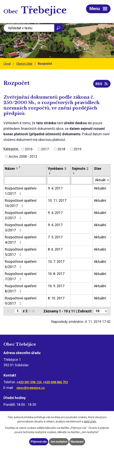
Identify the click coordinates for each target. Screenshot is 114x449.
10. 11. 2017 (57, 200)
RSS (101, 84)
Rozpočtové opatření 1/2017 (20, 191)
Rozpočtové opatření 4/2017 (20, 239)
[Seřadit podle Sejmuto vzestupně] (74, 172)
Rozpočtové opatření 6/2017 (20, 264)
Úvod (7, 63)
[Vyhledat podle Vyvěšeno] (58, 180)
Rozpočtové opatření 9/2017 (20, 300)
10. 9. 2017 (56, 286)
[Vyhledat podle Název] (25, 180)
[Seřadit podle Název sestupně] (20, 168)
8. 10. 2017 (56, 298)
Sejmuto (80, 168)
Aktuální (100, 188)
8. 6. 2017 (55, 249)
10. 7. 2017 (56, 261)
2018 (61, 149)
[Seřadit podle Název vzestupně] (20, 166)
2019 (77, 149)
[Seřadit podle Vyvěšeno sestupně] (50, 173)
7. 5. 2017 (55, 237)
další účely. (90, 421)
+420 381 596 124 (28, 382)
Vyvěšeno (57, 168)
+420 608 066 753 (55, 382)
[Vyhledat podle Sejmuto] (81, 180)
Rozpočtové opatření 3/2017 (20, 227)
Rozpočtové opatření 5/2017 (20, 252)
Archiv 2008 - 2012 (23, 156)
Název (11, 168)
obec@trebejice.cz (30, 388)
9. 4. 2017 (55, 188)
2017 (45, 149)
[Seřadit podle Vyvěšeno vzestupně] (50, 172)
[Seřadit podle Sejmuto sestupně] (74, 173)
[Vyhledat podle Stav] (101, 180)
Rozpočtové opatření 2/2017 (20, 215)
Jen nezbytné (58, 441)
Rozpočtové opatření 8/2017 (20, 288)
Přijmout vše (39, 441)
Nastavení (77, 441)
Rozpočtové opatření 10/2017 (20, 203)
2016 (29, 149)
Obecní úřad (24, 63)
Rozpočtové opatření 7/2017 (20, 276)
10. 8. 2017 (56, 274)
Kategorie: (11, 149)
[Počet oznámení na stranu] (101, 311)
